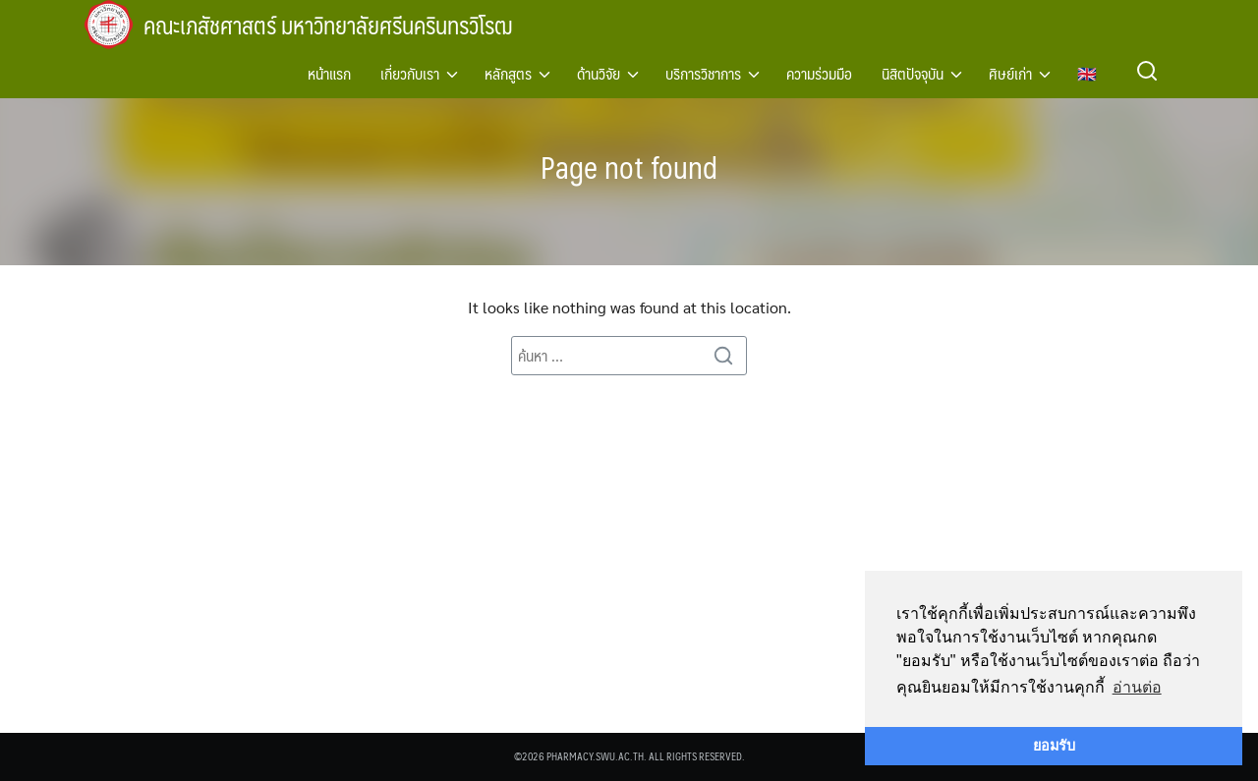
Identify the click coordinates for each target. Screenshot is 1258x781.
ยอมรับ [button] (1054, 745)
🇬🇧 (1087, 73)
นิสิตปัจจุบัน (913, 73)
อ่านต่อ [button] (1137, 687)
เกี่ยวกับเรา (409, 73)
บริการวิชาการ (703, 73)
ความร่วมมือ (819, 73)
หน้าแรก (329, 73)
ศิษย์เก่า (1010, 73)
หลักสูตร (508, 73)
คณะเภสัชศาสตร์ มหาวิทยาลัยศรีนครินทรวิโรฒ (338, 24)
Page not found (629, 166)
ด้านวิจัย (598, 73)
